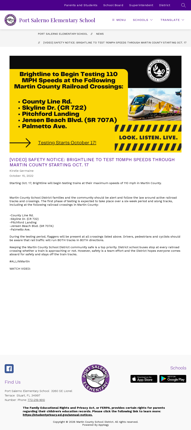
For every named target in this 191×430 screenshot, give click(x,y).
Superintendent (141, 5)
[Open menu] (118, 20)
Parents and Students (80, 5)
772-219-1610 (36, 400)
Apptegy (103, 424)
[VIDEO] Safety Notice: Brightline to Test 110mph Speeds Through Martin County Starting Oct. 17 (115, 42)
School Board (113, 5)
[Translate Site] (172, 20)
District (164, 5)
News (100, 33)
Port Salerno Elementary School (63, 33)
